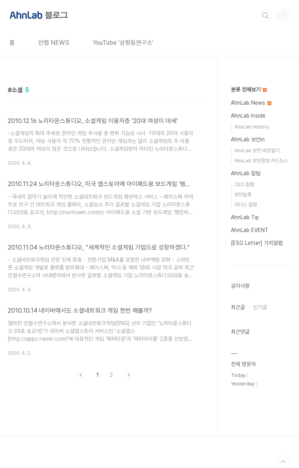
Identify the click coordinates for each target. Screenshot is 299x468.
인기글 (260, 307)
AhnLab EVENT (249, 230)
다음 (128, 375)
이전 (81, 375)
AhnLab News (251, 103)
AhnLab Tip (245, 217)
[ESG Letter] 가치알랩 (257, 243)
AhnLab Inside (248, 116)
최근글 (238, 307)
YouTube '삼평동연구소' (123, 42)
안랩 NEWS (53, 42)
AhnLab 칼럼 (245, 173)
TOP (283, 462)
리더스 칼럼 (245, 205)
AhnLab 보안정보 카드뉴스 (261, 161)
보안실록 (243, 194)
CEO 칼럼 (244, 184)
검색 (265, 15)
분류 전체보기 (249, 89)
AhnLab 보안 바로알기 (257, 150)
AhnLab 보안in (248, 139)
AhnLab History (251, 127)
